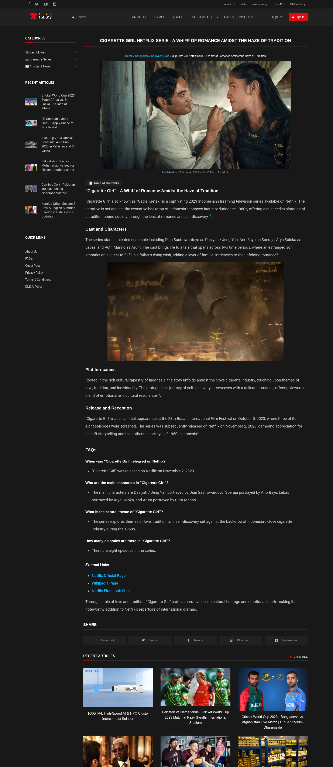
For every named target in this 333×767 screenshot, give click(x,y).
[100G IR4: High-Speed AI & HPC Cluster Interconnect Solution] (118, 687)
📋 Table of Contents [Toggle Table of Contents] (104, 183)
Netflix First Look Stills (111, 591)
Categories (142, 55)
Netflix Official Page (109, 575)
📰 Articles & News (38, 66)
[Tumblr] (195, 640)
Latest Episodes (238, 17)
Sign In (298, 17)
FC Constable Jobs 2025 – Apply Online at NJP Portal (57, 123)
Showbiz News (160, 55)
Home (129, 55)
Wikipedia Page (105, 583)
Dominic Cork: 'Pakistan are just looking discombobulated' (58, 189)
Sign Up (277, 17)
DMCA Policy (297, 4)
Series (177, 17)
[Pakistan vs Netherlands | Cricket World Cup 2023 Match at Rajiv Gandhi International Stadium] (195, 687)
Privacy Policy (260, 4)
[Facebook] (104, 640)
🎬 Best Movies (35, 52)
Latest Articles (204, 17)
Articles (139, 17)
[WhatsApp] (240, 640)
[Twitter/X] (150, 640)
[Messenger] (286, 640)
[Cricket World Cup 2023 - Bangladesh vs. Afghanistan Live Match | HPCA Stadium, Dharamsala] (273, 689)
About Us (229, 4)
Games (159, 17)
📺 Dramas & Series (38, 59)
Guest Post (279, 4)
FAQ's (243, 4)
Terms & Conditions (38, 279)
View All (299, 656)
